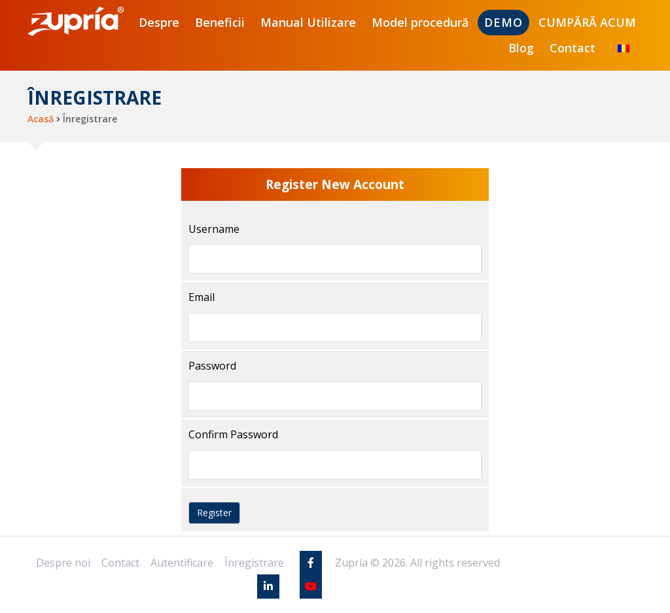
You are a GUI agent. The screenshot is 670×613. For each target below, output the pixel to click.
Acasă (40, 119)
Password (212, 366)
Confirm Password (233, 434)
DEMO (503, 22)
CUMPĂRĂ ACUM (587, 22)
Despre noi (63, 562)
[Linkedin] (268, 586)
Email (201, 297)
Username (213, 229)
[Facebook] (311, 562)
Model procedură (420, 22)
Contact (572, 48)
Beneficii (220, 22)
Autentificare (181, 562)
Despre (159, 22)
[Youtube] (311, 586)
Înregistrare (254, 562)
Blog (521, 48)
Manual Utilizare (308, 22)
